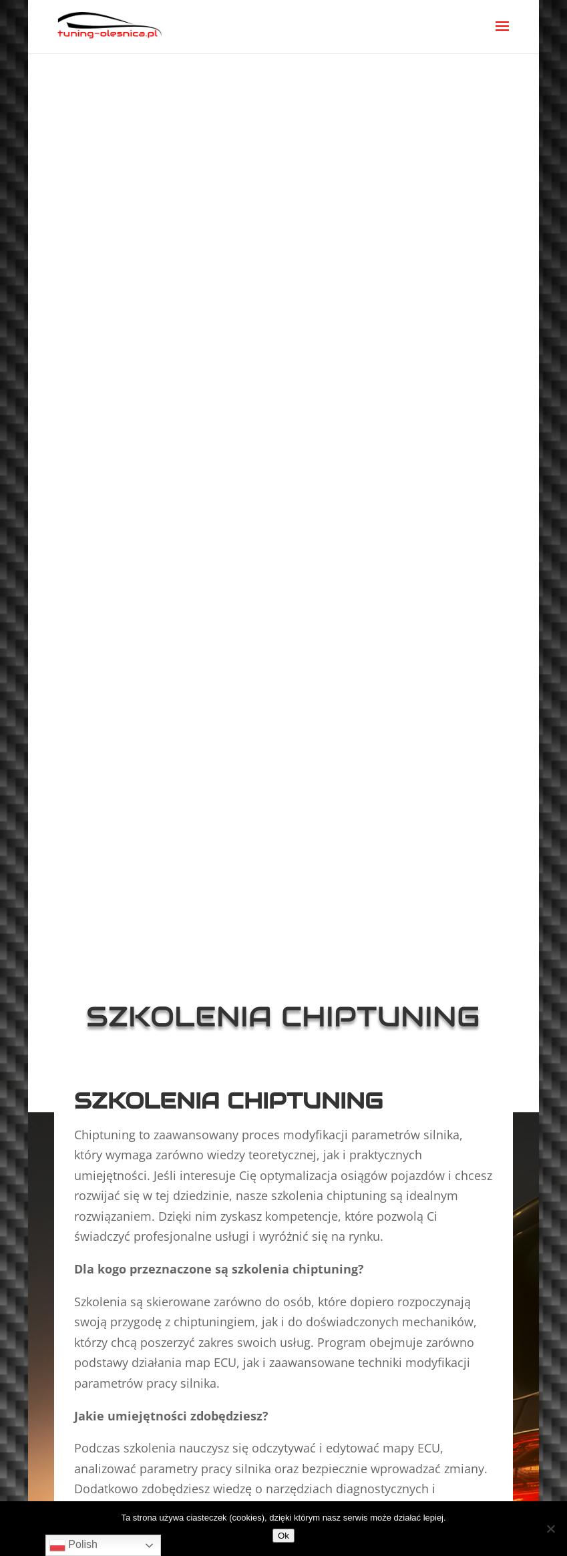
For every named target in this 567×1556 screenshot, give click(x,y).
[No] (550, 1528)
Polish (73, 1545)
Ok (283, 1536)
